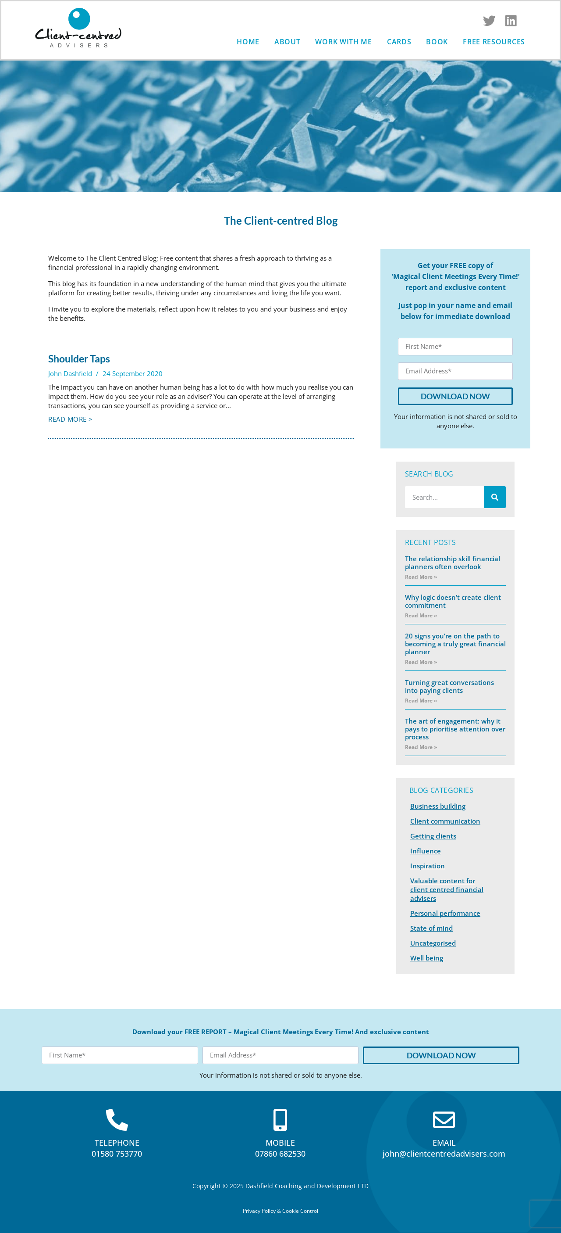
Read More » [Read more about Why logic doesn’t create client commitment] (421, 615)
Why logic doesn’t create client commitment (453, 601)
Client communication (445, 821)
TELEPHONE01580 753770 (117, 1148)
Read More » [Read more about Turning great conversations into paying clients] (421, 700)
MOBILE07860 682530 (280, 1148)
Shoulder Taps (79, 358)
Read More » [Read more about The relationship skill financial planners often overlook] (421, 577)
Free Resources (494, 42)
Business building (437, 806)
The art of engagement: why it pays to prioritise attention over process (455, 729)
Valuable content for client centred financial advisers (446, 889)
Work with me (343, 42)
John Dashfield (70, 373)
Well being (426, 957)
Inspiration (427, 865)
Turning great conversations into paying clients (449, 686)
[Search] (495, 497)
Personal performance (445, 913)
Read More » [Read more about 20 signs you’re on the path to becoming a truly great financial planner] (421, 662)
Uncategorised (433, 943)
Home (248, 42)
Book (437, 42)
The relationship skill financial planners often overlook (452, 562)
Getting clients (433, 836)
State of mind (431, 928)
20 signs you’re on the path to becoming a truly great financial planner (455, 643)
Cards (399, 42)
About (287, 42)
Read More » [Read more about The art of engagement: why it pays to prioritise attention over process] (421, 747)
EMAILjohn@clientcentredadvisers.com (444, 1148)
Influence (425, 850)
